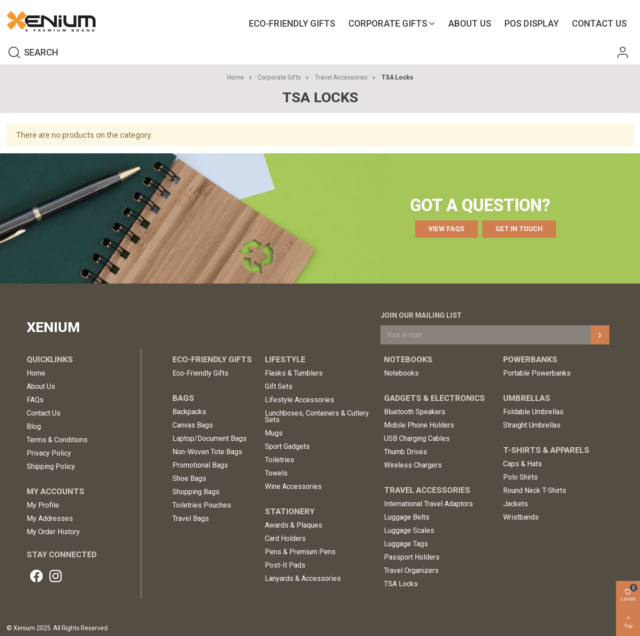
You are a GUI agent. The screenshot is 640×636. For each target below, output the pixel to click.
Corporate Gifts (387, 23)
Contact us (599, 23)
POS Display (531, 23)
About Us (469, 23)
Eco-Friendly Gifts (292, 23)
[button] (446, 229)
